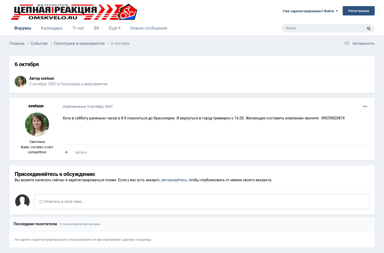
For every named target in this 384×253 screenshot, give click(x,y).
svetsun (47, 78)
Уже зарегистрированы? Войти (310, 11)
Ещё (115, 28)
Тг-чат (78, 28)
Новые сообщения (148, 28)
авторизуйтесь (174, 180)
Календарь (52, 28)
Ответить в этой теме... (62, 201)
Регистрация (358, 11)
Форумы (22, 30)
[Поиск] (310, 28)
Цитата (80, 152)
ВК (96, 28)
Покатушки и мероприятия (84, 84)
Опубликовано (88, 107)
